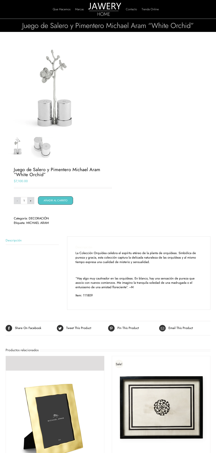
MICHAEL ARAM (37, 224)
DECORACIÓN (39, 220)
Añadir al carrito (55, 202)
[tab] (32, 242)
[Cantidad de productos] (24, 202)
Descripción (14, 242)
